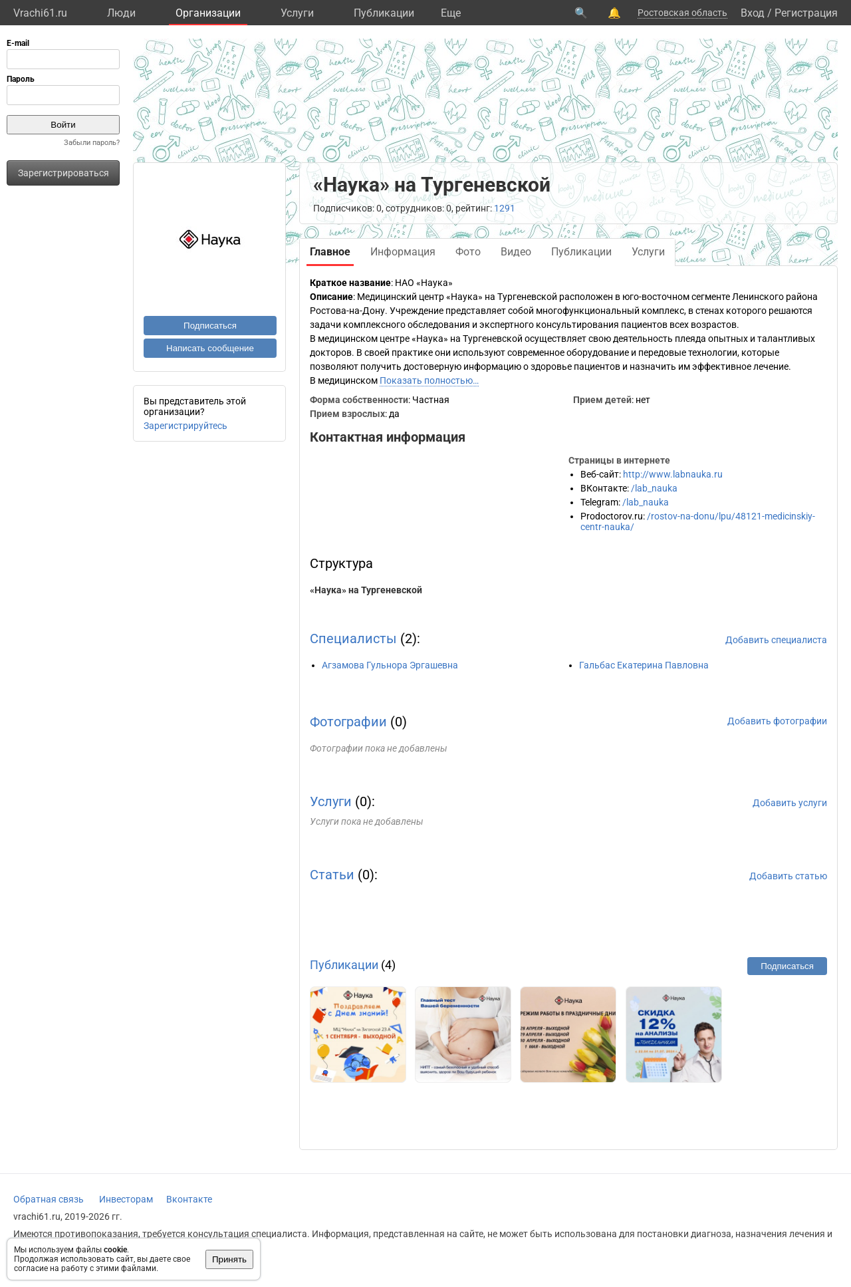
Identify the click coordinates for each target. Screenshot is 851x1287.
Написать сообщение (210, 348)
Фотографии (348, 722)
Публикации (384, 13)
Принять (229, 1259)
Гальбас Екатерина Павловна (644, 665)
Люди (121, 13)
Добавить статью (788, 876)
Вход (753, 13)
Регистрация (806, 13)
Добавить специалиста (776, 640)
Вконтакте (189, 1199)
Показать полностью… (429, 380)
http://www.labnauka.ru (673, 474)
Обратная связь (48, 1199)
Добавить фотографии (777, 721)
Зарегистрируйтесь (185, 425)
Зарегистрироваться (63, 173)
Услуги (297, 13)
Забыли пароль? (92, 142)
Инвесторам (126, 1199)
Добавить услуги (790, 802)
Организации (208, 13)
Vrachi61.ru (40, 13)
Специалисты (353, 638)
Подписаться (210, 326)
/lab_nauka (654, 488)
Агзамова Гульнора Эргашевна (390, 665)
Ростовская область (682, 12)
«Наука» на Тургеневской (366, 590)
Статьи (332, 875)
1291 (504, 208)
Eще (451, 13)
